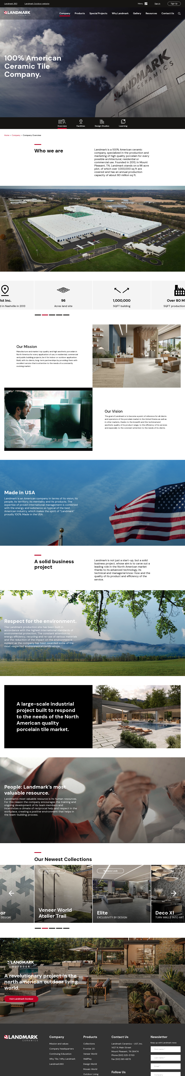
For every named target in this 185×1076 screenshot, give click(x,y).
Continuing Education (60, 1053)
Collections (89, 1043)
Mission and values (58, 1043)
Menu (142, 4)
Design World (90, 1064)
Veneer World (90, 1053)
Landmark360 (56, 1064)
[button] (38, 928)
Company (16, 135)
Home (6, 135)
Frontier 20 (89, 1048)
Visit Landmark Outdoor (21, 999)
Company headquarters (61, 1048)
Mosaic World (90, 1069)
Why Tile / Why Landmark (62, 1058)
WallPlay (87, 1058)
